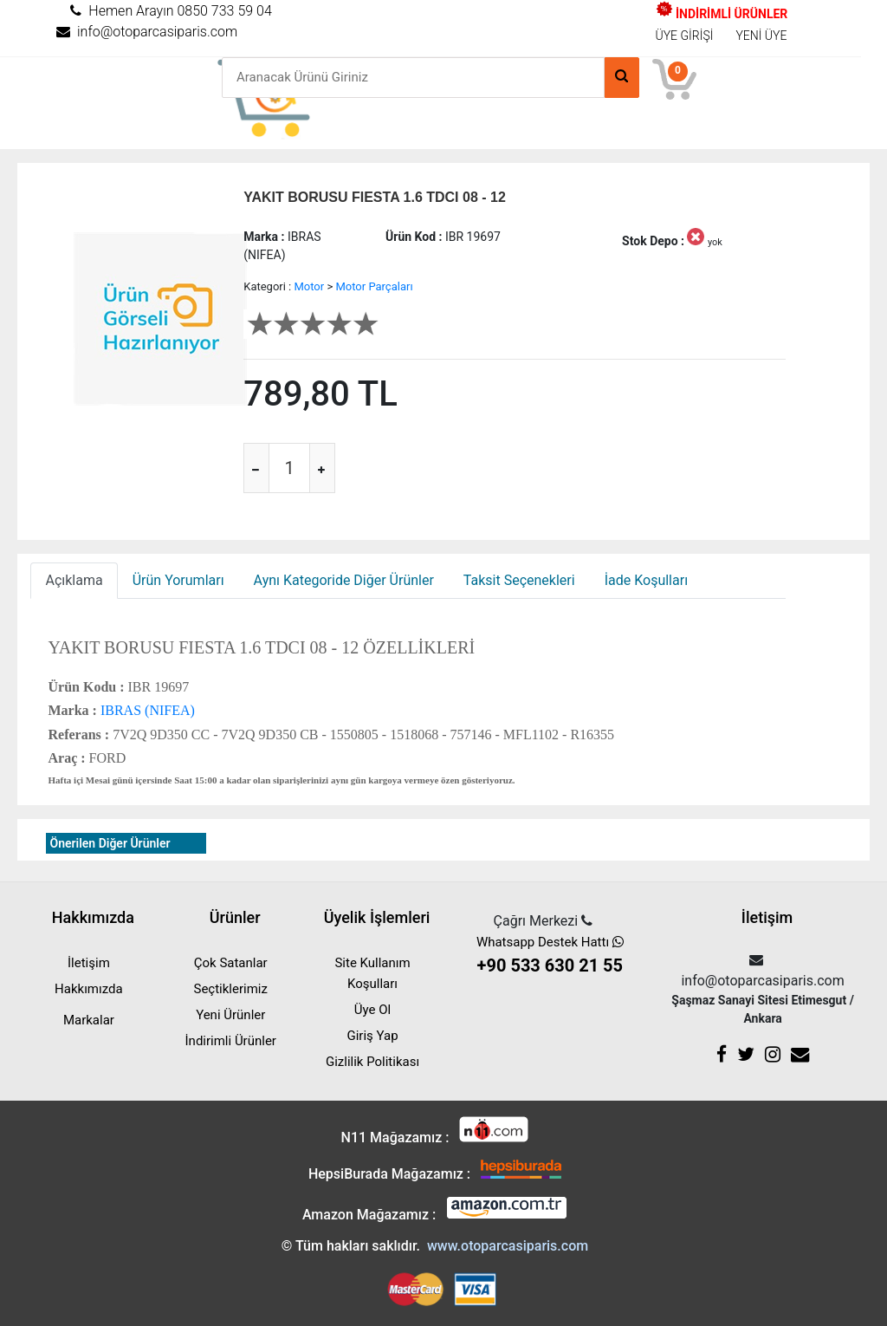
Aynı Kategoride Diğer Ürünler (344, 580)
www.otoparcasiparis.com (507, 1246)
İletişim (89, 963)
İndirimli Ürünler (230, 1041)
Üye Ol (372, 1009)
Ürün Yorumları (178, 580)
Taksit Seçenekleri (519, 580)
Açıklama (73, 580)
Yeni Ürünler (230, 1015)
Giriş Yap (372, 1035)
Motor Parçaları (373, 286)
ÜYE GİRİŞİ (685, 35)
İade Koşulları (646, 580)
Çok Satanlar (231, 963)
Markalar (88, 1020)
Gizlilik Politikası (372, 1061)
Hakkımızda (89, 989)
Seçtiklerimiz (231, 989)
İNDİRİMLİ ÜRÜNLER (722, 14)
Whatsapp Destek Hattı (550, 956)
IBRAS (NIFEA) (146, 710)
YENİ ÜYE (761, 35)
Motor (309, 286)
